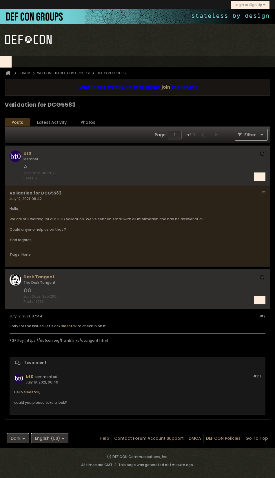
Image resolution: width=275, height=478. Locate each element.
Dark (18, 438)
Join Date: (32, 172)
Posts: (28, 178)
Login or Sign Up (250, 4)
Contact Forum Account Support (149, 438)
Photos (88, 122)
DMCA (195, 438)
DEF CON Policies (223, 438)
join (166, 87)
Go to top (256, 438)
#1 (263, 192)
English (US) (50, 438)
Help (104, 438)
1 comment (35, 362)
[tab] (17, 122)
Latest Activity (52, 122)
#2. (257, 376)
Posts (17, 122)
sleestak (69, 325)
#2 (262, 316)
